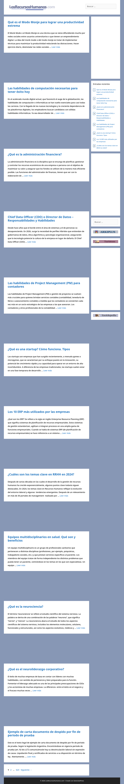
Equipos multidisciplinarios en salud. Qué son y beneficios (41, 538)
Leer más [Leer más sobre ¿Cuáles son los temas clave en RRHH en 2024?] (64, 495)
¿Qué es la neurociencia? (25, 607)
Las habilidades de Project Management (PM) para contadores (44, 285)
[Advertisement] (46, 68)
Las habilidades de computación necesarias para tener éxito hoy (43, 90)
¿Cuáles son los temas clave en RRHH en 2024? (41, 474)
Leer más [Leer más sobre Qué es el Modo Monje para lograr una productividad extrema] (56, 47)
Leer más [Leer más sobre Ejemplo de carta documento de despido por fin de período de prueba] (31, 756)
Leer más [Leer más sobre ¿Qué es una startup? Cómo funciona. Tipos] (47, 370)
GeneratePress (79, 781)
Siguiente (26, 770)
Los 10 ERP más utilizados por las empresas (39, 412)
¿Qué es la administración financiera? (35, 154)
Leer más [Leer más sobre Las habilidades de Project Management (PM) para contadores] (62, 308)
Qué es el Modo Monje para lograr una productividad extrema (46, 24)
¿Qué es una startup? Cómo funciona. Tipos (39, 349)
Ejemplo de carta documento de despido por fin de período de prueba (44, 733)
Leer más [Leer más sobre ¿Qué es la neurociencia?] (81, 628)
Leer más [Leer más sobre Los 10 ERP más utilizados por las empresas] (66, 433)
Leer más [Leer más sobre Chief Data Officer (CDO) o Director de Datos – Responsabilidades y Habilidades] (31, 241)
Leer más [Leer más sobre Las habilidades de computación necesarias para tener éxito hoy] (60, 113)
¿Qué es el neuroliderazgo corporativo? (36, 669)
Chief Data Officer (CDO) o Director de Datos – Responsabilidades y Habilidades (40, 218)
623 (18, 770)
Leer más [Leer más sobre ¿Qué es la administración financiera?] (28, 175)
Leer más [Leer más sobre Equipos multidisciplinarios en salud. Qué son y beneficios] (21, 565)
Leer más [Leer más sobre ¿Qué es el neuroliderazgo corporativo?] (37, 690)
